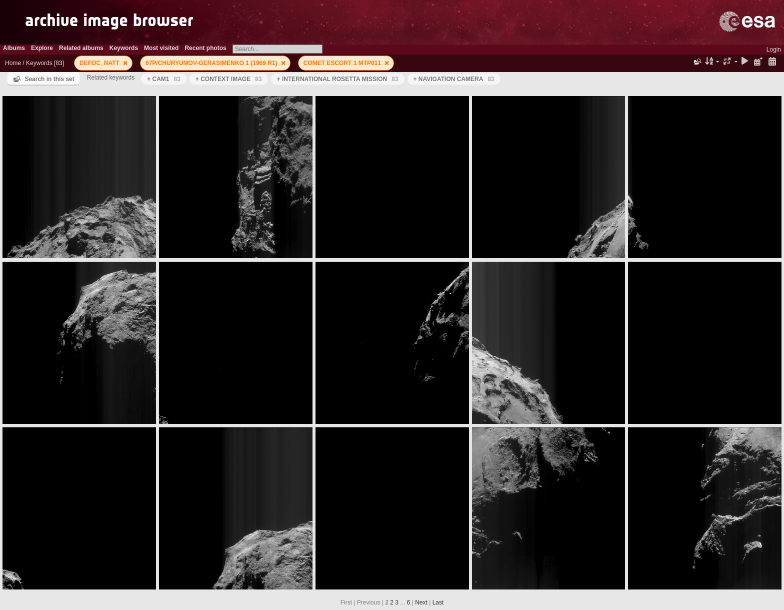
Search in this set (49, 79)
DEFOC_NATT (100, 63)
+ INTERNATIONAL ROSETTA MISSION (337, 79)
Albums (14, 48)
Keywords (124, 48)
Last (438, 602)
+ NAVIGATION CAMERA (454, 79)
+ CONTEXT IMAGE (229, 79)
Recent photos (205, 48)
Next (421, 602)
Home (13, 63)
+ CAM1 (163, 79)
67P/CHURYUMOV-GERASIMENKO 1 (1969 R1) (212, 63)
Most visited (161, 48)
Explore (42, 48)
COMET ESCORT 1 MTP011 (343, 63)
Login (773, 49)
